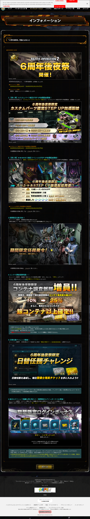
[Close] (87, 4)
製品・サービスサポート (52, 505)
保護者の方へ (42, 507)
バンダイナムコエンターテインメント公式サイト (18, 505)
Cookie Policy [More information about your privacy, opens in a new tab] (6, 6)
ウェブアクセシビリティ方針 (56, 507)
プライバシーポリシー (66, 505)
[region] (45, 4)
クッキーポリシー (79, 505)
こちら (29, 151)
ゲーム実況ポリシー (31, 507)
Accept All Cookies (59, 6)
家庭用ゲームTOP (38, 505)
